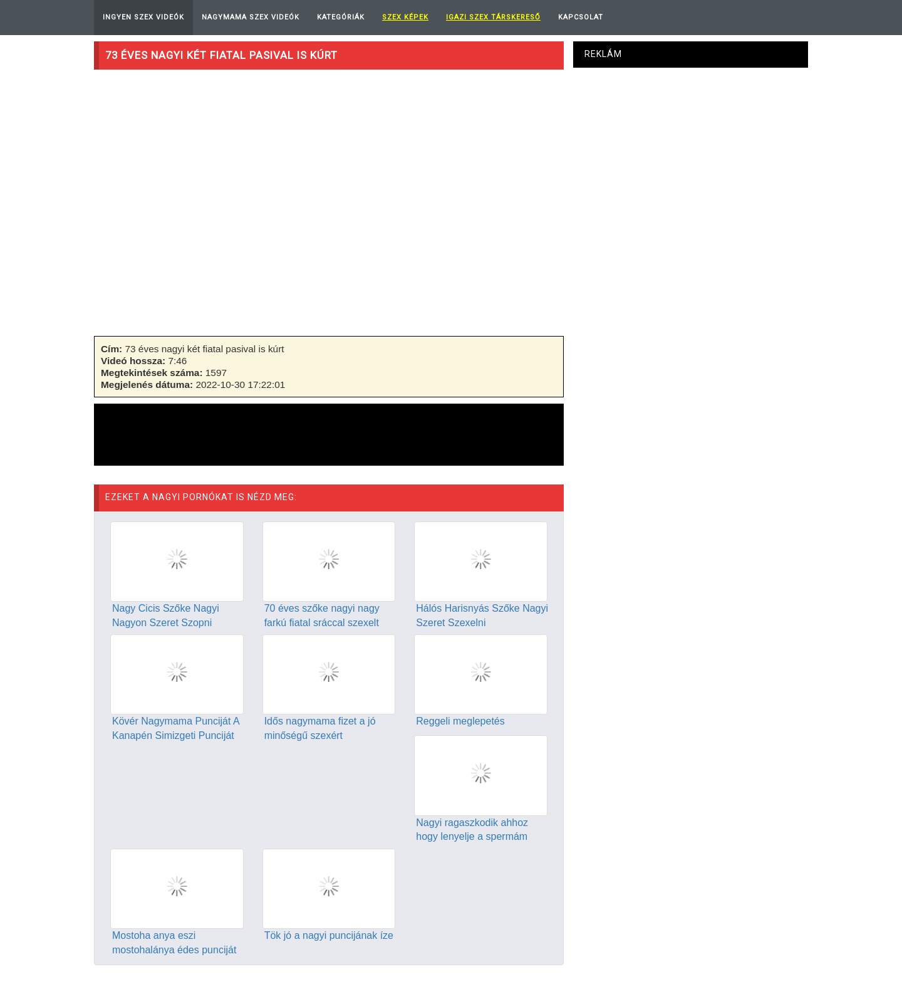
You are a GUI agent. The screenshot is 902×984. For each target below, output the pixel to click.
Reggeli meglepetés (460, 721)
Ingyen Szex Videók (143, 17)
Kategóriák (341, 17)
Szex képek (405, 17)
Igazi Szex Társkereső (493, 17)
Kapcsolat (580, 17)
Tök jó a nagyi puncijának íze (328, 935)
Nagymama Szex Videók (250, 17)
